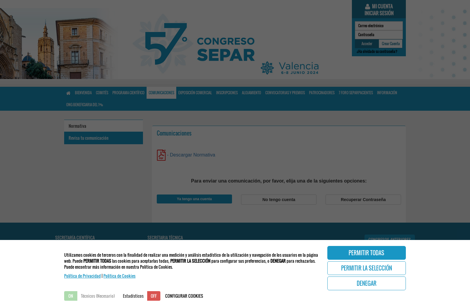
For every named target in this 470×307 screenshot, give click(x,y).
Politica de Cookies (119, 276)
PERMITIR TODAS (366, 253)
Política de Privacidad (82, 276)
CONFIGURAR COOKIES (184, 296)
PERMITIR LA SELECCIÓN (366, 268)
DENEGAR (366, 283)
